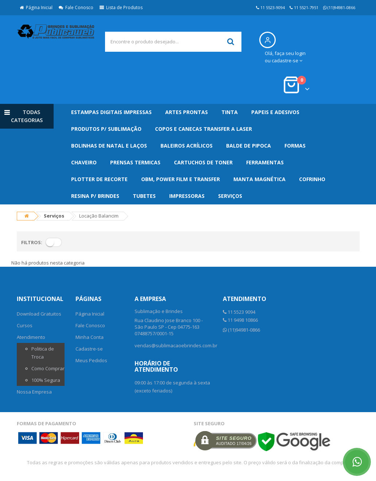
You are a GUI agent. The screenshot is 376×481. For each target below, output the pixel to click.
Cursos (24, 325)
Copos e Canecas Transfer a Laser (203, 128)
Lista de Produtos (121, 7)
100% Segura (45, 380)
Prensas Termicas (135, 162)
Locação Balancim (99, 215)
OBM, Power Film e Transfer (180, 179)
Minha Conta (89, 337)
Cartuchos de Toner (203, 162)
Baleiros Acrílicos (186, 145)
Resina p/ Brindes (95, 195)
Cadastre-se (89, 348)
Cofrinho (312, 179)
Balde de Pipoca (248, 145)
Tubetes (144, 195)
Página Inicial (36, 7)
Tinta (229, 112)
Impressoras (187, 195)
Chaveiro (84, 162)
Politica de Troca (42, 352)
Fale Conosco (76, 7)
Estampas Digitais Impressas (111, 112)
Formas (295, 145)
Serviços (230, 195)
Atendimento (31, 337)
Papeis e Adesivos (275, 112)
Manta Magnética (259, 179)
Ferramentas (265, 162)
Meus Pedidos (91, 360)
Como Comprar (48, 368)
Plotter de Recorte (99, 179)
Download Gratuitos (39, 313)
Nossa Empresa (34, 391)
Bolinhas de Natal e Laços (109, 145)
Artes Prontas (186, 112)
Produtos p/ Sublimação (106, 128)
